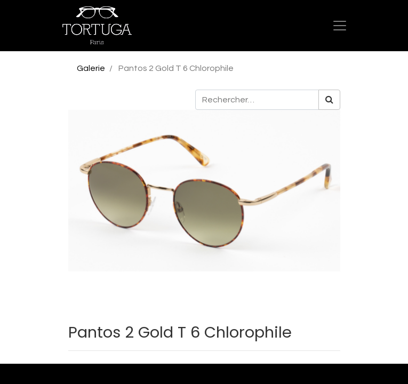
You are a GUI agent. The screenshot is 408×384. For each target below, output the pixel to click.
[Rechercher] (329, 100)
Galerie (91, 68)
